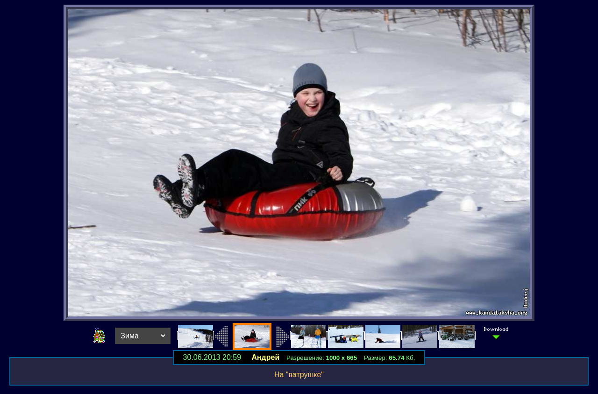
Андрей (265, 357)
